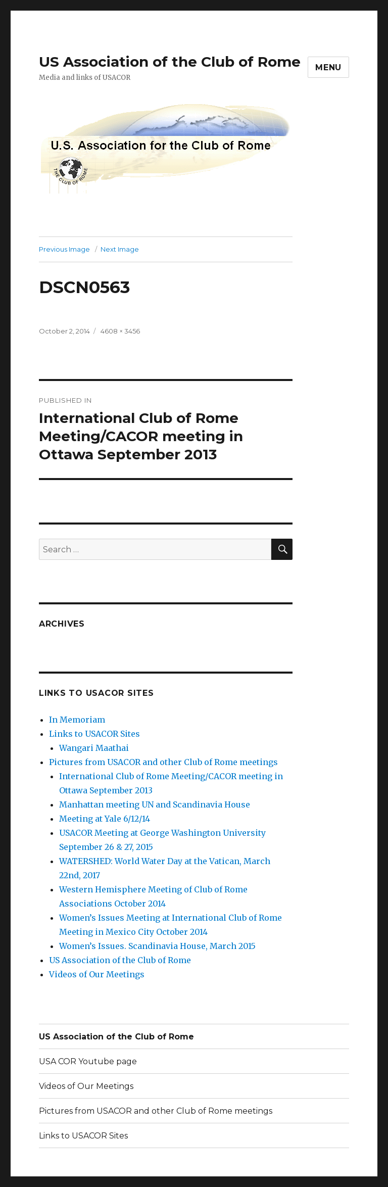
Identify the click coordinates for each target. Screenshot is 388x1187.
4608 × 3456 (120, 331)
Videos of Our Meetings (96, 974)
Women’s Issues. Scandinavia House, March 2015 (157, 946)
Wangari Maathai (94, 748)
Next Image (120, 249)
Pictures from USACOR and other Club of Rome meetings (163, 762)
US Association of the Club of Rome (170, 61)
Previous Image (64, 249)
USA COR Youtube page (88, 1061)
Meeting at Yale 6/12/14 (104, 819)
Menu (328, 67)
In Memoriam (77, 720)
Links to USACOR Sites (94, 734)
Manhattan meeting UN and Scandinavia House (154, 804)
